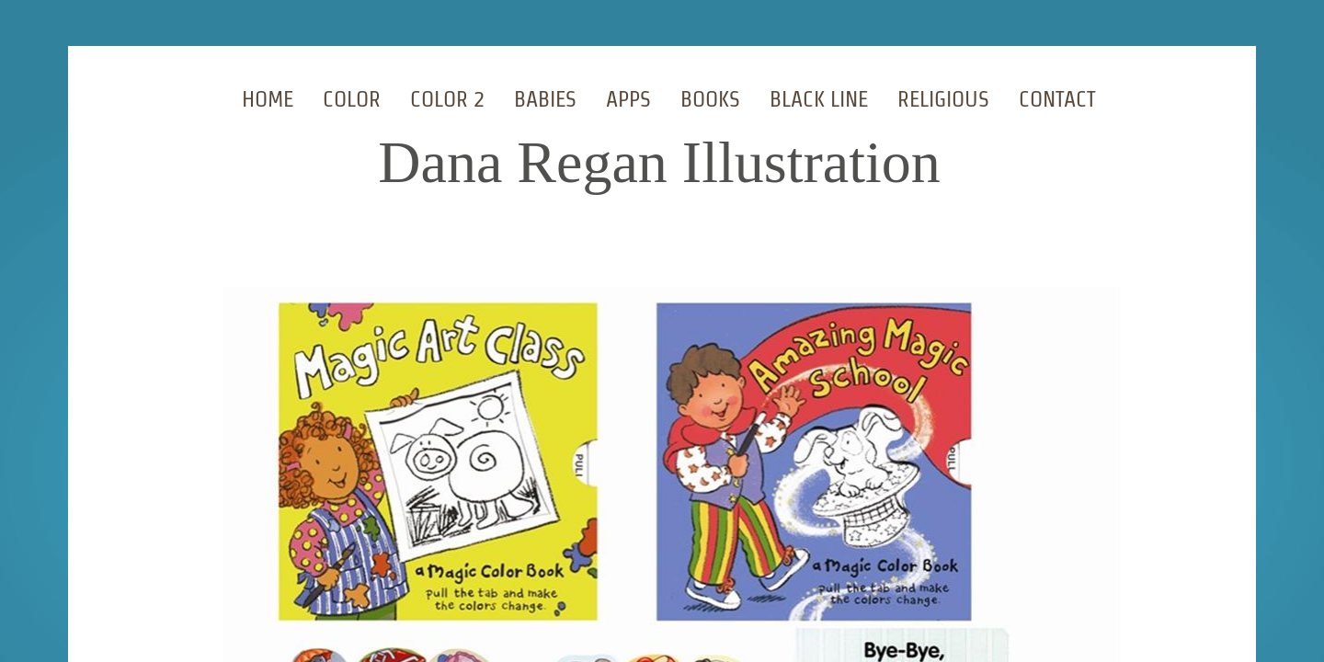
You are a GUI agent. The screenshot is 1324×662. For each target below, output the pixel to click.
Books (710, 98)
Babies (545, 98)
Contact (1057, 98)
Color (352, 98)
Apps (628, 98)
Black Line (819, 98)
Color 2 (447, 98)
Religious (943, 98)
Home (267, 98)
